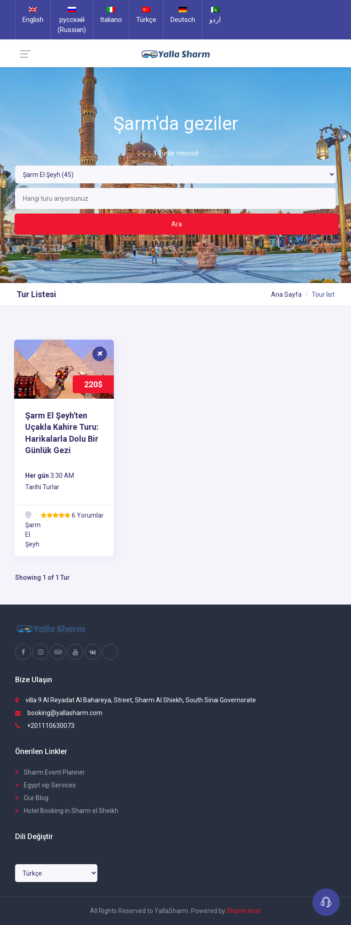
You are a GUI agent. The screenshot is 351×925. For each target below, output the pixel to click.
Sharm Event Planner (50, 772)
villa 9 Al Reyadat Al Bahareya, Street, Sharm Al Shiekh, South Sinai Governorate (135, 700)
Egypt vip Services (45, 785)
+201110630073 (44, 725)
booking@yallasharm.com (58, 712)
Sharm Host (244, 910)
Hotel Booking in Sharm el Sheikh (66, 810)
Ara (176, 224)
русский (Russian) (72, 20)
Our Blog (31, 798)
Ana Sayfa (286, 294)
